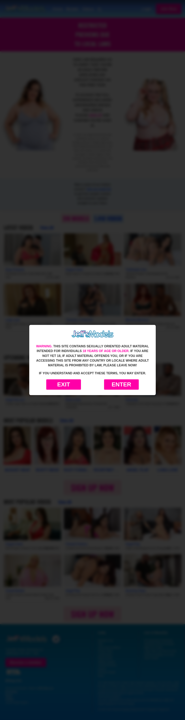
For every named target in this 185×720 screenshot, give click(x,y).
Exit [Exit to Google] (63, 384)
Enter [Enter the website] (121, 384)
